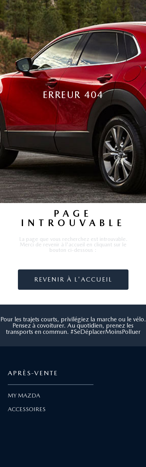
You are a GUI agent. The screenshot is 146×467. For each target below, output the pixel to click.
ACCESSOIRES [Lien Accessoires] (27, 409)
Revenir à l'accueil (73, 279)
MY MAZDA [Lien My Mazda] (24, 395)
